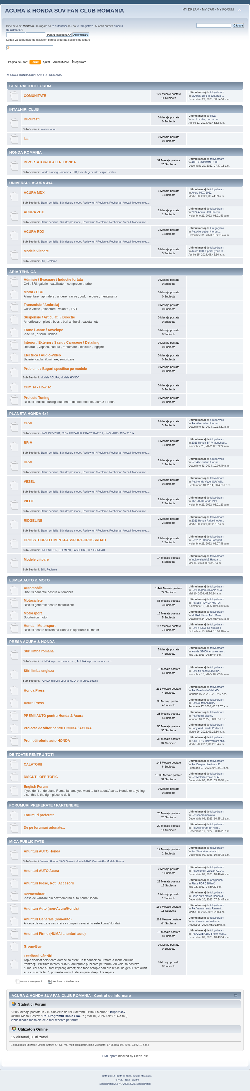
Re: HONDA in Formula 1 (206, 627)
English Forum (36, 787)
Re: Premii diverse (202, 715)
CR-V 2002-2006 (72, 433)
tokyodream (217, 92)
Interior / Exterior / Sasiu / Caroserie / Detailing (62, 342)
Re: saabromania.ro (203, 815)
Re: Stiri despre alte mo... (207, 670)
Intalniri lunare (48, 129)
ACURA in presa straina (84, 680)
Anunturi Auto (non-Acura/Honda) (51, 908)
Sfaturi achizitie (49, 202)
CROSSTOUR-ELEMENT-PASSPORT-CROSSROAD (65, 540)
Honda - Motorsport (40, 626)
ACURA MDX (34, 193)
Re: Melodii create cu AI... (207, 777)
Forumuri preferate (39, 815)
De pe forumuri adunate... (44, 827)
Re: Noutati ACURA (203, 702)
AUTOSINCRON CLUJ (205, 162)
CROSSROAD (96, 549)
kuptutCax (117, 1012)
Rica (213, 115)
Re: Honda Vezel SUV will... (208, 481)
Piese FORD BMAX (203, 883)
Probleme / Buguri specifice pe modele (55, 369)
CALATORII (33, 764)
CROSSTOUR (49, 549)
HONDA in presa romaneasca (58, 661)
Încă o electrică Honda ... (206, 559)
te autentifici (59, 25)
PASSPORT (79, 549)
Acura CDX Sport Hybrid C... (208, 251)
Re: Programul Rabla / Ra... (208, 589)
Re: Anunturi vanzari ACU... (208, 870)
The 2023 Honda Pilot (204, 501)
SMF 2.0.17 (108, 1076)
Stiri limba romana (39, 651)
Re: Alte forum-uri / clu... (206, 827)
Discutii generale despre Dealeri (97, 172)
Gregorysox (217, 228)
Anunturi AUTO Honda (42, 851)
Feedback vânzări (38, 956)
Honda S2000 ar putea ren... (208, 651)
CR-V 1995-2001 (50, 433)
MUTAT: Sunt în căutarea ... (208, 95)
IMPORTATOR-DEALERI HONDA (50, 162)
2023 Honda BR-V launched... (209, 442)
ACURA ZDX (34, 212)
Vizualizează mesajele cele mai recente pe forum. (45, 1020)
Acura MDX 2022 (202, 192)
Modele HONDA (70, 377)
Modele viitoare (36, 251)
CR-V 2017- (127, 433)
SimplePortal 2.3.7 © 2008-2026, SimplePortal (125, 1084)
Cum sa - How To (37, 387)
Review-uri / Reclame (95, 202)
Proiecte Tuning (37, 398)
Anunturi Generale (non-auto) (48, 919)
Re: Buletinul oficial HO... (206, 690)
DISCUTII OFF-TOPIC (41, 777)
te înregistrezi (84, 25)
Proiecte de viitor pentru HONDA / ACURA (58, 728)
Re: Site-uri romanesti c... (207, 851)
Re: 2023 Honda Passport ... (208, 540)
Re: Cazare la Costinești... (207, 921)
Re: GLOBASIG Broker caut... (209, 933)
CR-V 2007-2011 (93, 433)
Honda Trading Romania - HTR (58, 172)
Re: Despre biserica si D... (207, 764)
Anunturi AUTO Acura (41, 871)
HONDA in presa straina (54, 680)
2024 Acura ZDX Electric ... (207, 212)
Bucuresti (32, 119)
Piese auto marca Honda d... (208, 895)
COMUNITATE (35, 96)
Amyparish (216, 879)
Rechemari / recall (119, 202)
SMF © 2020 (124, 1076)
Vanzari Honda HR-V (78, 861)
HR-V (28, 462)
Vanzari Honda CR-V (52, 861)
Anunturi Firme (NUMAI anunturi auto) (55, 934)
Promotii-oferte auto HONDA (47, 741)
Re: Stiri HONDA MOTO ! (206, 602)
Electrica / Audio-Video (42, 355)
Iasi (27, 139)
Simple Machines (142, 1076)
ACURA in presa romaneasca (94, 661)
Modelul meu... (141, 202)
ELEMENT (65, 549)
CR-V (28, 423)
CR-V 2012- (111, 433)
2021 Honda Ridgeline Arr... (208, 520)
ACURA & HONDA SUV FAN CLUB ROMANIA (64, 10)
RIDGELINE (33, 521)
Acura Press (34, 703)
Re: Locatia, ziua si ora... (206, 119)
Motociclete (33, 600)
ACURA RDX (34, 232)
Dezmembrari (35, 894)
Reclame (51, 261)
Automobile (33, 588)
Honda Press (34, 690)
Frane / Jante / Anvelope (43, 330)
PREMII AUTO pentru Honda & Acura (53, 716)
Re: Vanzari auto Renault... (207, 908)
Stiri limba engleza (39, 671)
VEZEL (29, 482)
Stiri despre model (70, 202)
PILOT (29, 501)
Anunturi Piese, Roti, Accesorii (49, 883)
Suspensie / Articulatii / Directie (49, 317)
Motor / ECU (34, 292)
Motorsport (33, 613)
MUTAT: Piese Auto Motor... (208, 615)
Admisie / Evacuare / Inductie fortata (53, 279)
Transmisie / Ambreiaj (41, 305)
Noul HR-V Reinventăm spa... (209, 740)
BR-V (28, 443)
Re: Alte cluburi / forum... (206, 231)
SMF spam (109, 1056)
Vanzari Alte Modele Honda (108, 861)
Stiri (42, 261)
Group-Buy (33, 946)
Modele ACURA (49, 377)
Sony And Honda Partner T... (208, 728)
